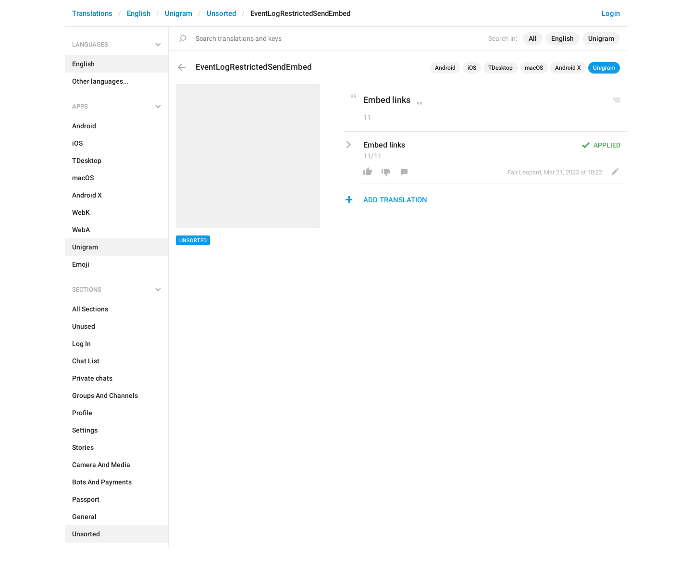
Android (445, 67)
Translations (92, 13)
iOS (472, 67)
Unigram (178, 13)
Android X (568, 67)
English (138, 13)
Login (611, 13)
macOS (534, 67)
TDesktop (500, 67)
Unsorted (221, 13)
